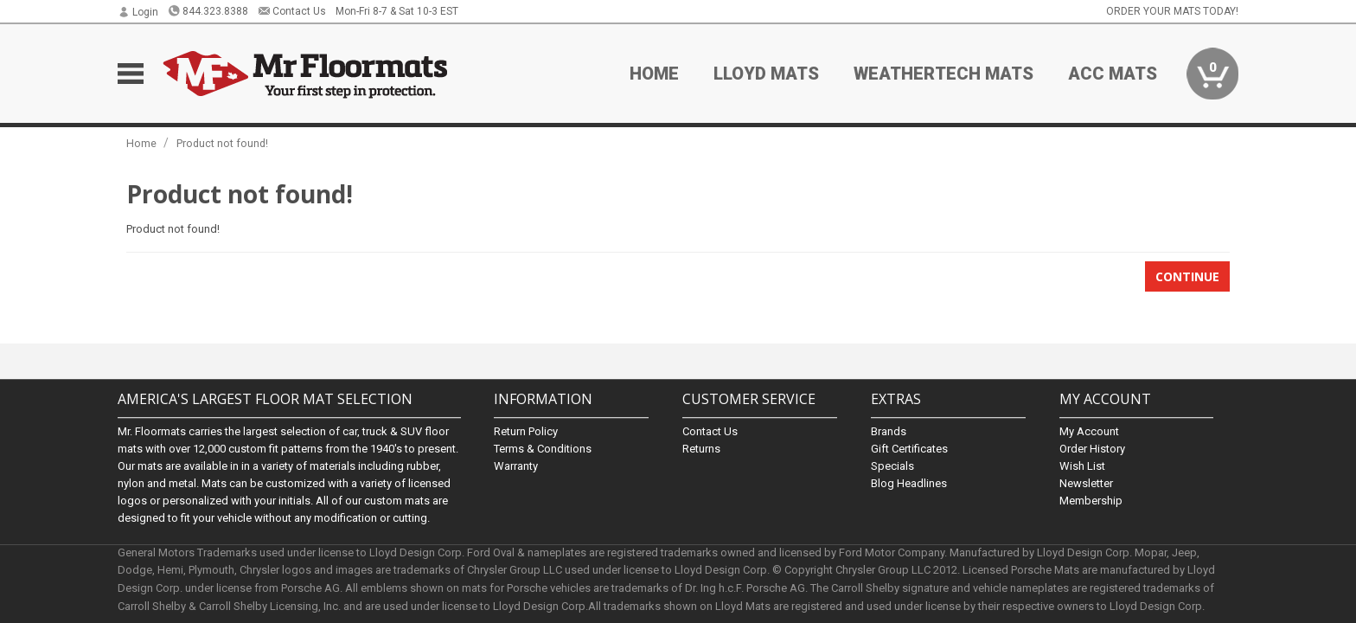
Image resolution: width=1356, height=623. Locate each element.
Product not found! (222, 143)
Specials (892, 465)
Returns (701, 448)
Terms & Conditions (543, 448)
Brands (888, 431)
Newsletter (1086, 483)
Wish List (1082, 465)
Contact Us (292, 11)
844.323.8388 (208, 11)
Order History (1092, 448)
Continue (1187, 276)
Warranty (516, 465)
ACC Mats (1112, 73)
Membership (1091, 500)
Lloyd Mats (766, 73)
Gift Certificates (909, 448)
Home (654, 73)
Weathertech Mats (943, 73)
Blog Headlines (909, 483)
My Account (1089, 431)
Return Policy (526, 431)
